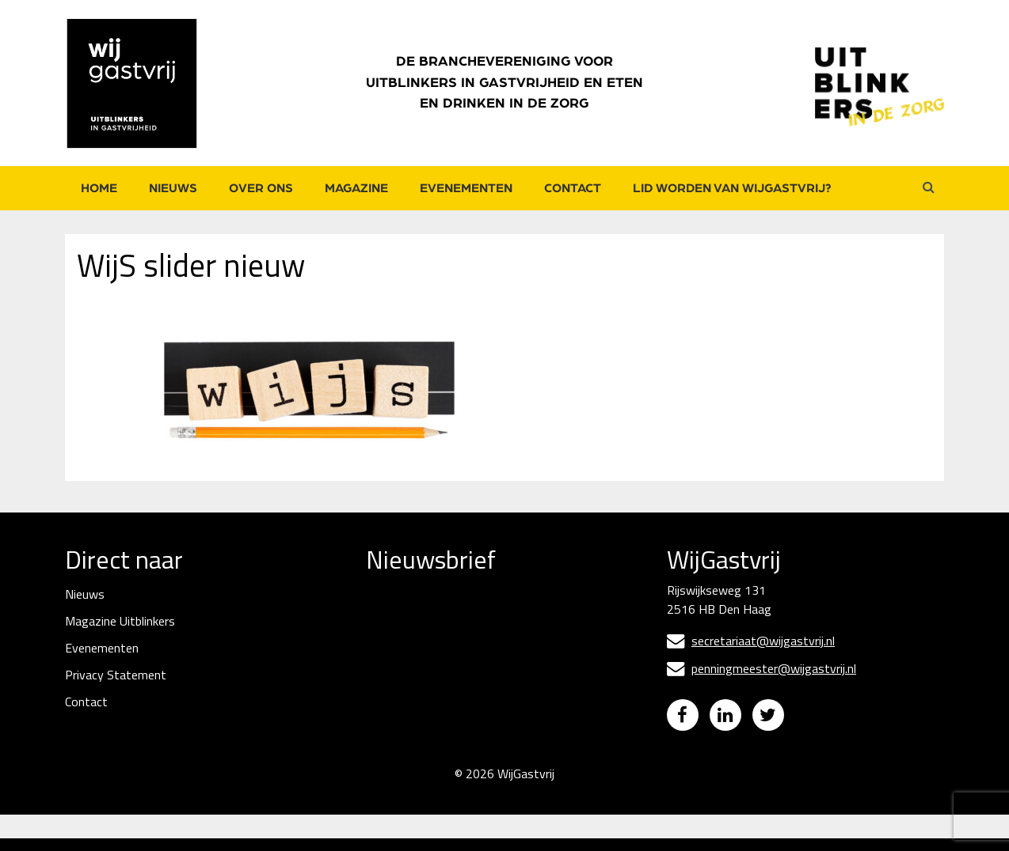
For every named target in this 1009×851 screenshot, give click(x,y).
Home (99, 188)
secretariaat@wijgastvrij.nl (751, 640)
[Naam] (484, 698)
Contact (572, 188)
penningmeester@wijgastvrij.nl (761, 668)
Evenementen (466, 188)
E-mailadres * (403, 618)
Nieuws (173, 188)
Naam (383, 672)
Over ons (261, 188)
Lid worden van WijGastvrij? (732, 188)
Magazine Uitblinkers (120, 620)
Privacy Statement (115, 674)
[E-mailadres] (484, 643)
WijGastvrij (525, 786)
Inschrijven (484, 741)
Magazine (356, 188)
